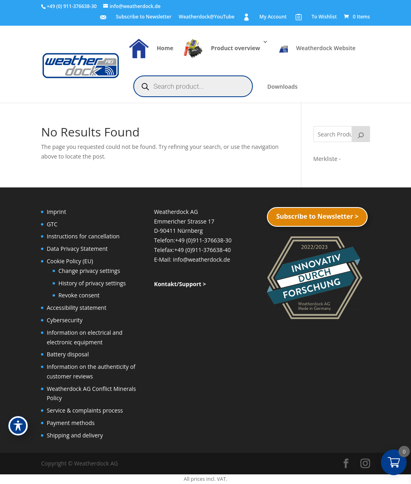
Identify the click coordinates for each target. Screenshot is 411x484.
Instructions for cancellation (83, 236)
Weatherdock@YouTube (206, 17)
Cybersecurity (64, 320)
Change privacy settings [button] (89, 271)
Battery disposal (68, 354)
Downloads (282, 87)
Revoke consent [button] (79, 295)
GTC (52, 224)
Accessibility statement (76, 307)
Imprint (56, 212)
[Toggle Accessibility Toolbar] (18, 425)
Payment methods (70, 423)
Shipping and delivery (75, 435)
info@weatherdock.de (201, 259)
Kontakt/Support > (180, 284)
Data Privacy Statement (77, 248)
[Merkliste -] (327, 159)
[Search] (361, 134)
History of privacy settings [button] (92, 283)
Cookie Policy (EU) (70, 261)
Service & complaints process (85, 410)
